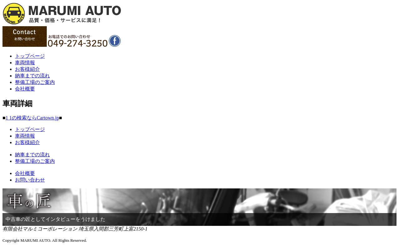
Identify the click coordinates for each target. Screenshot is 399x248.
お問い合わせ (30, 179)
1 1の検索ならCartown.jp (32, 117)
